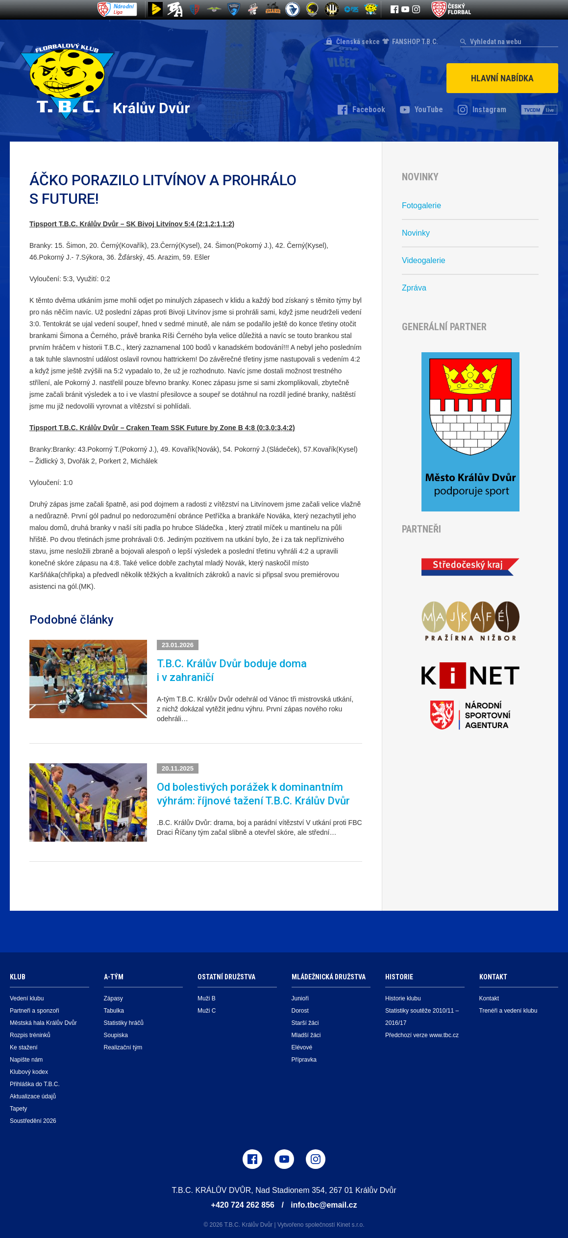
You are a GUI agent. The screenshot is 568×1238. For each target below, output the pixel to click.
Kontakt (489, 997)
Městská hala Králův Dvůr (43, 1021)
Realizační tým (123, 1046)
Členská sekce (358, 42)
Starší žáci (305, 1021)
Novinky (416, 231)
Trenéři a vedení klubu (508, 1009)
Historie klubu (403, 997)
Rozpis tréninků (30, 1033)
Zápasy (113, 997)
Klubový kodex (29, 1070)
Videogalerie (423, 259)
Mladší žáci (306, 1033)
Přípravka (304, 1058)
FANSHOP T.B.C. (415, 42)
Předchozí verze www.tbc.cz (422, 1033)
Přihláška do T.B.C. (35, 1082)
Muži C (207, 1009)
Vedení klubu (27, 997)
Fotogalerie (421, 204)
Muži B (207, 997)
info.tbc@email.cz (324, 1203)
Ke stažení (24, 1046)
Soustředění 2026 (33, 1119)
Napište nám (26, 1058)
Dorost (300, 1009)
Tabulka (114, 1009)
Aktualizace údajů (33, 1095)
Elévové (302, 1046)
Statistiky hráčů (124, 1021)
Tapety (18, 1107)
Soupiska (116, 1033)
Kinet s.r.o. (351, 1223)
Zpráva (414, 286)
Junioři (300, 997)
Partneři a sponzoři (34, 1009)
